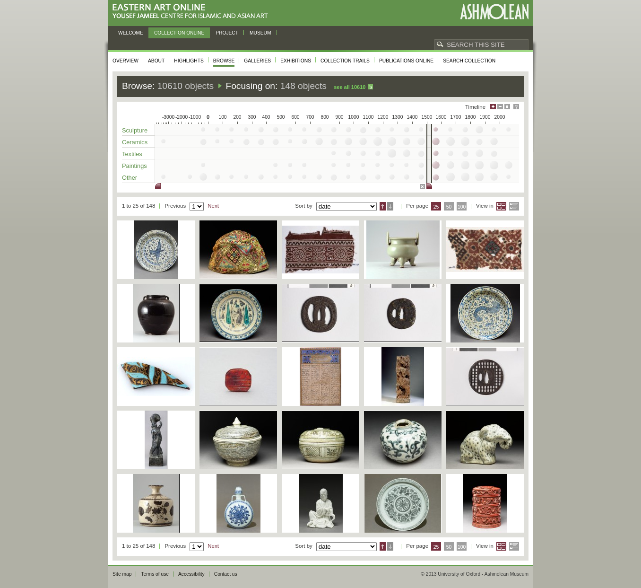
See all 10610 (349, 87)
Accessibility (191, 574)
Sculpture (134, 130)
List (514, 206)
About (156, 60)
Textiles (132, 154)
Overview (126, 60)
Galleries (257, 60)
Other (129, 177)
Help (516, 106)
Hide (507, 106)
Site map (122, 574)
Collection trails (345, 60)
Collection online (179, 32)
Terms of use (155, 574)
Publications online (406, 60)
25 (436, 207)
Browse (224, 60)
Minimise (500, 106)
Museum (260, 32)
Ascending (383, 206)
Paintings (134, 165)
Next (213, 206)
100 (462, 207)
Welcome (130, 32)
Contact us (225, 574)
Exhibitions (295, 60)
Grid (501, 206)
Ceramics (134, 142)
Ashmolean (494, 11)
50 (449, 207)
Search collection (469, 60)
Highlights (189, 60)
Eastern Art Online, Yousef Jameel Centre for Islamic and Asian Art (193, 11)
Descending (390, 206)
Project (227, 32)
